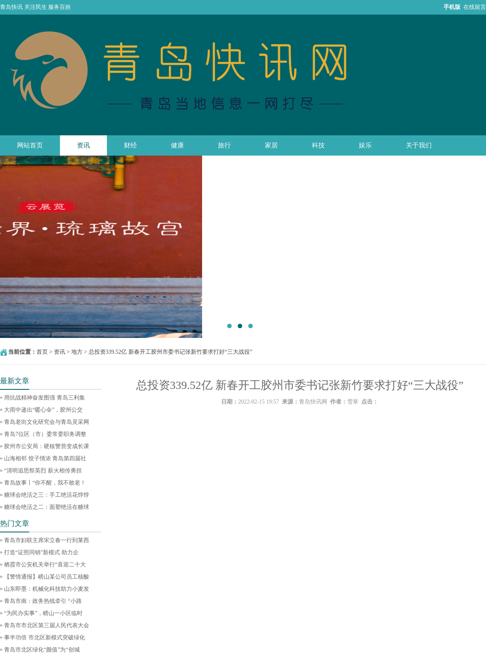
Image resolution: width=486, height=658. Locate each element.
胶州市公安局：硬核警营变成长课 (46, 446)
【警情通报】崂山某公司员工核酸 (46, 577)
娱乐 (365, 145)
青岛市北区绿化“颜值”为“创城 (42, 650)
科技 (318, 145)
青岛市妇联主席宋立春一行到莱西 (46, 540)
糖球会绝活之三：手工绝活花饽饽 (46, 495)
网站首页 (30, 145)
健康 (177, 145)
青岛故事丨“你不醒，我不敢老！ (45, 483)
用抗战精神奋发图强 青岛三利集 (44, 398)
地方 (77, 352)
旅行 (224, 145)
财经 (130, 145)
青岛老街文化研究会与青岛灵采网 (46, 422)
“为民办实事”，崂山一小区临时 (43, 613)
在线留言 (474, 7)
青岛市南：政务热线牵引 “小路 (43, 601)
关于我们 (419, 145)
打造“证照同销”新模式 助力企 (41, 552)
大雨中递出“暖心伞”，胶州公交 (43, 410)
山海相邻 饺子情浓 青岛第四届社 (45, 458)
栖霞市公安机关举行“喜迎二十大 (45, 565)
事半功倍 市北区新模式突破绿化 (44, 637)
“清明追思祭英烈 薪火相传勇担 (43, 471)
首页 (42, 352)
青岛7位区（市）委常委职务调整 (45, 434)
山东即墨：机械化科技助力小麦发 (46, 589)
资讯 (83, 145)
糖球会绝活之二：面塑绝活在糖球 (46, 507)
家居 (271, 145)
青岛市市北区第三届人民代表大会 (46, 625)
